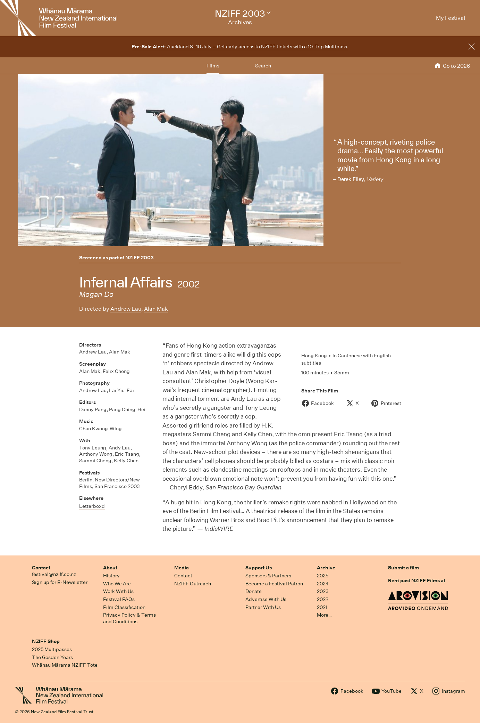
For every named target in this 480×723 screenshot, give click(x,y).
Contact (41, 567)
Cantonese (350, 355)
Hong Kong (314, 355)
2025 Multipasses (52, 649)
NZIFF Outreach (192, 583)
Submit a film (403, 567)
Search (263, 66)
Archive (326, 567)
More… (324, 615)
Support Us (258, 567)
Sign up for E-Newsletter (59, 582)
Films (213, 66)
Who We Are (117, 583)
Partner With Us (263, 607)
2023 (323, 591)
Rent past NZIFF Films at (416, 580)
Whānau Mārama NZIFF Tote (65, 665)
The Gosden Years (52, 657)
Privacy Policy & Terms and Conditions (129, 618)
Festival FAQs (119, 599)
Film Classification (124, 607)
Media (181, 567)
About (110, 567)
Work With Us (118, 591)
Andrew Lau (125, 309)
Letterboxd (92, 506)
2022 (322, 599)
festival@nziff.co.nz (54, 574)
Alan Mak (156, 309)
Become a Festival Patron (274, 583)
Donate (253, 591)
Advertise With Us (265, 599)
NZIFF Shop (46, 641)
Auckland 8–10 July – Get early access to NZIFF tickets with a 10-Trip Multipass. (240, 46)
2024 (323, 583)
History (111, 575)
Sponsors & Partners (268, 575)
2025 (322, 575)
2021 (322, 607)
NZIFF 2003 (139, 257)
